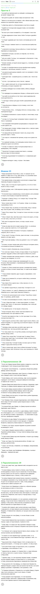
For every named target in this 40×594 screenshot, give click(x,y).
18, (13, 7)
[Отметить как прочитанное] (2, 164)
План (7, 1)
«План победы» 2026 (5, 5)
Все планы (13, 5)
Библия (3, 1)
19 (14, 7)
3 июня (12, 1)
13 (8, 7)
